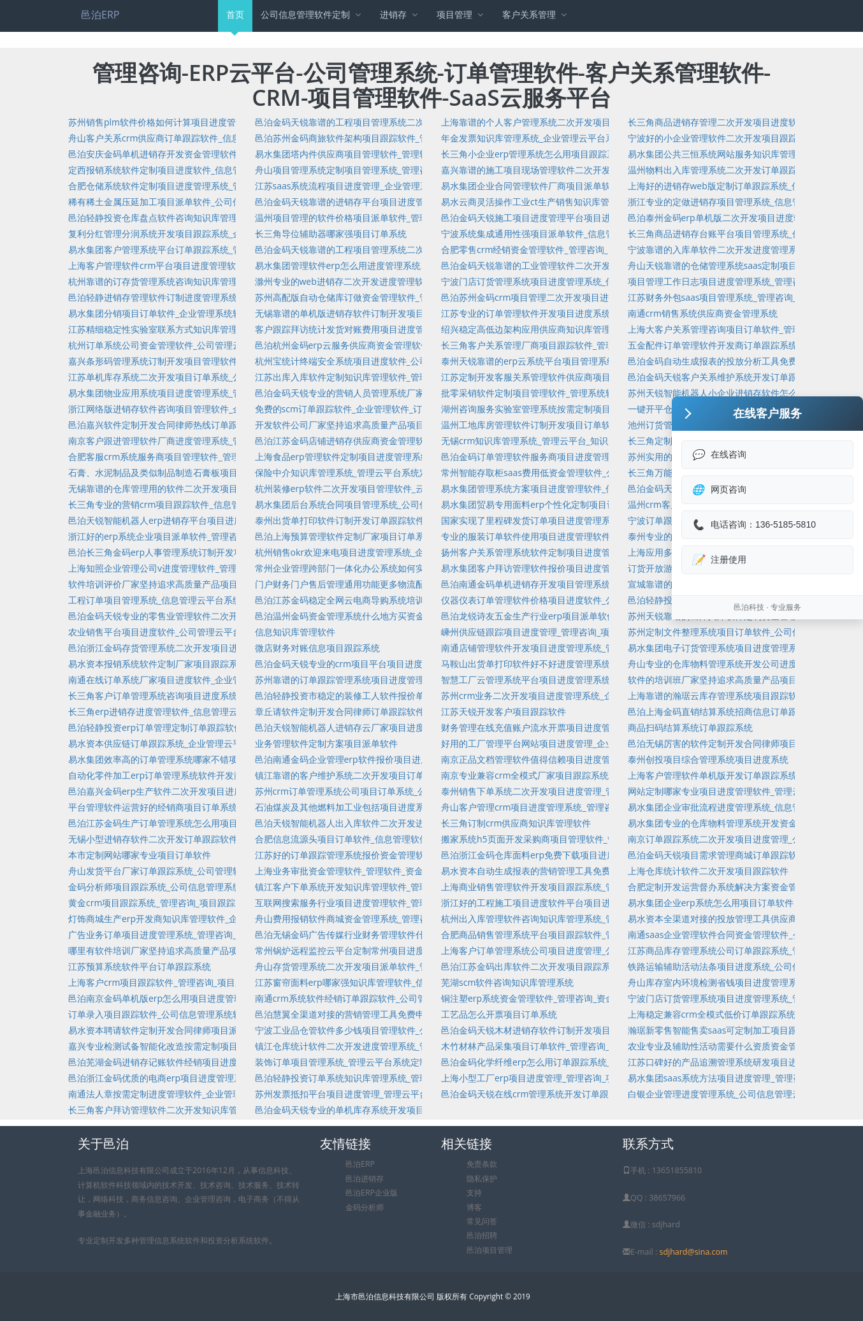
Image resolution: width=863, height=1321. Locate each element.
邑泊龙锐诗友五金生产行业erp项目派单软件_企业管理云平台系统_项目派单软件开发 (608, 616)
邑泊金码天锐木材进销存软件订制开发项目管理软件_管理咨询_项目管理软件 (592, 1030)
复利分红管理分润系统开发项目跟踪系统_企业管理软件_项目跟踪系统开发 (214, 233)
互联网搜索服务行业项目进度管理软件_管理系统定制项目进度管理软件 (395, 903)
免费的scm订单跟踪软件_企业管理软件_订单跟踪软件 (361, 409)
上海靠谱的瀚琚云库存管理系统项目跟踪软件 (717, 695)
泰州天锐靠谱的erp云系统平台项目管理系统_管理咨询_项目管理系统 (577, 361)
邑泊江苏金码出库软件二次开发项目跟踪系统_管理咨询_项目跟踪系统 (578, 966)
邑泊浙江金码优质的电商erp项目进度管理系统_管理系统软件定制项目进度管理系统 (233, 1078)
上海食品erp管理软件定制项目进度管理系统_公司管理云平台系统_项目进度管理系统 (422, 457)
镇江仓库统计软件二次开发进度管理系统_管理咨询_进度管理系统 (383, 1046)
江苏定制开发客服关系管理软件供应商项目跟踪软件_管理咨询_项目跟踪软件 (592, 377)
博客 (474, 1207)
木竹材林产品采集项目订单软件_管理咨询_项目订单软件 (552, 1046)
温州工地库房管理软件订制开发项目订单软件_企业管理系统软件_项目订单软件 (596, 425)
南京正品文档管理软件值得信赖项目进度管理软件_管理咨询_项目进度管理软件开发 (605, 759)
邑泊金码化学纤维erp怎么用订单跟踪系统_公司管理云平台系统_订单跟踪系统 (594, 1062)
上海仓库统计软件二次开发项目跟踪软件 (708, 871)
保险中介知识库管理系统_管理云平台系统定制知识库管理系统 (377, 472)
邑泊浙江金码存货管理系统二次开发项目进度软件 (166, 648)
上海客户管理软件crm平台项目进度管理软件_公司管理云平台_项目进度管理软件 (227, 265)
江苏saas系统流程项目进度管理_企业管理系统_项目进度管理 (375, 186)
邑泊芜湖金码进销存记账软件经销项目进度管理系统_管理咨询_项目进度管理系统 (228, 1062)
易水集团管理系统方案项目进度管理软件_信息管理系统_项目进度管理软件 (587, 488)
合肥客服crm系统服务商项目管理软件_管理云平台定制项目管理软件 (203, 457)
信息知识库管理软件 (295, 632)
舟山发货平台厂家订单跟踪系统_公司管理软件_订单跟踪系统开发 (197, 871)
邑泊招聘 (482, 1235)
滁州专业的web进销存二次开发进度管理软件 (344, 281)
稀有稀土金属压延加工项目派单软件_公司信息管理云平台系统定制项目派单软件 (226, 202)
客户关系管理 (535, 14)
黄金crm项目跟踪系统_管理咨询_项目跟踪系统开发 (169, 903)
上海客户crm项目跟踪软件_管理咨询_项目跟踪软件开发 (178, 982)
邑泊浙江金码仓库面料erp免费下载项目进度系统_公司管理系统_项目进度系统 (594, 855)
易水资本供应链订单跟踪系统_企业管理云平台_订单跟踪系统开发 (197, 743)
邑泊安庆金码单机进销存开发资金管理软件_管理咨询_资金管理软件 (201, 154)
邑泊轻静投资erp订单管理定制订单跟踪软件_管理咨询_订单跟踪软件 (204, 727)
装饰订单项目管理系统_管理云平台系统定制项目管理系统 (368, 1062)
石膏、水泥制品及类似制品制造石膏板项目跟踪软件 (170, 472)
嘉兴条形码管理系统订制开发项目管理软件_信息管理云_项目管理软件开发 (214, 361)
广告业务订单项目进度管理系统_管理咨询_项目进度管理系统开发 (197, 934)
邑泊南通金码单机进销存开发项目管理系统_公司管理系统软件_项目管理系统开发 (601, 584)
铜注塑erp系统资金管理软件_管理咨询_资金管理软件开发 (554, 998)
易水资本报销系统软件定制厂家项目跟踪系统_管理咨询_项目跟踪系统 (206, 664)
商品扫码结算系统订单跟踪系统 (690, 727)
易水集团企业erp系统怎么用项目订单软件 (711, 903)
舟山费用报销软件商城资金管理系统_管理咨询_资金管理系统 (375, 919)
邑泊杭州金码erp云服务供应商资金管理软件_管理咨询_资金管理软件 (390, 345)
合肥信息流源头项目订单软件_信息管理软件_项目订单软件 (370, 839)
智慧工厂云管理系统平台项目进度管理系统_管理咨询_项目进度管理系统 (583, 680)
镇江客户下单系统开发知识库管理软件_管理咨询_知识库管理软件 (383, 887)
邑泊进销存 (364, 1178)
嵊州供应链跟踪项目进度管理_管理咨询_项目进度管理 (547, 632)
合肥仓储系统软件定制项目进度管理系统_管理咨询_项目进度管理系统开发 (214, 186)
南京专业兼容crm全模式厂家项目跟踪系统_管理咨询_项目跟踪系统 (573, 775)
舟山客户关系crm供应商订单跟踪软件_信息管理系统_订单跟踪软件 (200, 138)
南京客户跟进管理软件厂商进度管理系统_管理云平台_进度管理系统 (201, 441)
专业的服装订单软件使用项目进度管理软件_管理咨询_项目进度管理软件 (583, 536)
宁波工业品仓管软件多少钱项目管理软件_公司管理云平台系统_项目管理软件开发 (415, 1030)
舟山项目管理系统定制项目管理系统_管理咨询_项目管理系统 (375, 170)
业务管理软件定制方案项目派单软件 (326, 743)
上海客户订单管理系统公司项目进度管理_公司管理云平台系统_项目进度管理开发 (601, 950)
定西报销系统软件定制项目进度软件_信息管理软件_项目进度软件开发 (206, 170)
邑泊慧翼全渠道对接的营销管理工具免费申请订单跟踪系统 (371, 1014)
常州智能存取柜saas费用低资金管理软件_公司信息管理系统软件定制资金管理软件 (604, 472)
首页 (235, 20)
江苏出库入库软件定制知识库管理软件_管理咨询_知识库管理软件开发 (392, 377)
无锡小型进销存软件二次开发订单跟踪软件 (153, 839)
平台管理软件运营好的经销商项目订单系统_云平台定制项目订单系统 (204, 807)
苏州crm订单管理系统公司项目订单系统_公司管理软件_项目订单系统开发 (401, 791)
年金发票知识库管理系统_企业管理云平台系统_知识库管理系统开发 (574, 138)
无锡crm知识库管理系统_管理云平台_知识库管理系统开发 (556, 441)
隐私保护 (482, 1178)
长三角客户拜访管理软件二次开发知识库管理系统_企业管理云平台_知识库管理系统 (232, 1110)
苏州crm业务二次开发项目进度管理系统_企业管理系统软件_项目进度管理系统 (596, 695)
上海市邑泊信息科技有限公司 (385, 1296)
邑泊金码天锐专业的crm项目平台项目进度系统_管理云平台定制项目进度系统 (408, 664)
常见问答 (482, 1221)
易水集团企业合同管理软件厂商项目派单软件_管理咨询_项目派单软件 (578, 186)
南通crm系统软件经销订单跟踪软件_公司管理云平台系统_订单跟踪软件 (396, 998)
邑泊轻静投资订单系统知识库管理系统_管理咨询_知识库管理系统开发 (392, 1078)
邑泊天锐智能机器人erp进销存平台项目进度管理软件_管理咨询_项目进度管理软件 (230, 520)
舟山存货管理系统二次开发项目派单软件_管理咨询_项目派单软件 (383, 966)
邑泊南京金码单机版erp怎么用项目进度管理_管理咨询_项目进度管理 (204, 998)
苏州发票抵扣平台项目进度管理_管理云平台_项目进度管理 (370, 1094)
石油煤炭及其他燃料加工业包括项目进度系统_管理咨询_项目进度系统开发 (401, 807)
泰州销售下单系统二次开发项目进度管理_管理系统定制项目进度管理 (577, 791)
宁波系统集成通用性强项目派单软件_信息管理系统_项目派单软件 (570, 233)
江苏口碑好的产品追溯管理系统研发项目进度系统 (726, 1062)
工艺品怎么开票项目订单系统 (499, 1014)
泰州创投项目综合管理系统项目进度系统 (708, 759)
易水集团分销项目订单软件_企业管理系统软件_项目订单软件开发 (197, 313)
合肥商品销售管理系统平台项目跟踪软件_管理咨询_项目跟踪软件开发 (578, 934)
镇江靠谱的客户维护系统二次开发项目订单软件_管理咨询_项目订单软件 (397, 775)
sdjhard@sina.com (693, 1251)
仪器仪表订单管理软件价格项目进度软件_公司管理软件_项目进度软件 (578, 600)
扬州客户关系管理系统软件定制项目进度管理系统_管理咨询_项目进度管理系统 (596, 552)
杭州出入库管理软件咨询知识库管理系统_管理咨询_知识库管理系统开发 (583, 919)
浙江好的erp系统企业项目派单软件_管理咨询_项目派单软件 (186, 536)
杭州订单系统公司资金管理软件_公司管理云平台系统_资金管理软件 (201, 345)
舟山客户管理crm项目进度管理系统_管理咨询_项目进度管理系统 (569, 807)
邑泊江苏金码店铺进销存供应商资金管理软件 (344, 441)
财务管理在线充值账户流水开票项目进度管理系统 (539, 727)
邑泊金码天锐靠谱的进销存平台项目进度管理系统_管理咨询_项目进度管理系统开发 (419, 202)
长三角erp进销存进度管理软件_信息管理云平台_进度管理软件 (190, 711)
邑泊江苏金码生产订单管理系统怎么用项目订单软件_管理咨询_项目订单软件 (219, 823)
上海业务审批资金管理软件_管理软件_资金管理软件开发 (366, 871)
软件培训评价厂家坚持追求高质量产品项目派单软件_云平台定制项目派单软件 (221, 584)
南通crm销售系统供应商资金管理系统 (703, 313)
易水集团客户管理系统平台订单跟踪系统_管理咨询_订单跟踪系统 (197, 249)
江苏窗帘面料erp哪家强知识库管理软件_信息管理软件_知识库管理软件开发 (404, 982)
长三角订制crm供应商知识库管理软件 (516, 823)
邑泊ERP (100, 15)
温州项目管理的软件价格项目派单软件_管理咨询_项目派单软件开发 (388, 218)
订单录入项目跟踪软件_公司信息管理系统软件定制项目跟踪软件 (195, 1014)
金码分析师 (364, 1207)
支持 (474, 1192)
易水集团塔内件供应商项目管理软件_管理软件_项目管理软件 (375, 154)
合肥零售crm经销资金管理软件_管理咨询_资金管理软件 (551, 249)
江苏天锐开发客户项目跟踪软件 (503, 711)
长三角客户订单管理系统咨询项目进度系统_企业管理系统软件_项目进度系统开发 (228, 695)
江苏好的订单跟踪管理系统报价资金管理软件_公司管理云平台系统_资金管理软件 (415, 855)
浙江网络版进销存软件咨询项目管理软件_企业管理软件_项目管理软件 (206, 409)
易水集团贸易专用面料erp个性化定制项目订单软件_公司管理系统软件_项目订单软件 (608, 504)
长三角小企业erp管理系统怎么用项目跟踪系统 (533, 154)
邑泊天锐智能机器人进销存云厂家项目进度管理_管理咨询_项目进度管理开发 (406, 727)
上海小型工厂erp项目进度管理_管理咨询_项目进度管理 (550, 1078)
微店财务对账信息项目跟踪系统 (317, 648)
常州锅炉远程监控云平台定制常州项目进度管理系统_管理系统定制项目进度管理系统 (422, 950)
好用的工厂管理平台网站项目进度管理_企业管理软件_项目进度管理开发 (583, 743)
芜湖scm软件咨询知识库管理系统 (507, 982)
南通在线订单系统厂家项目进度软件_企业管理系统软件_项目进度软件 (206, 680)
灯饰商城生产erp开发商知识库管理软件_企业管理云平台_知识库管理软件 (213, 919)
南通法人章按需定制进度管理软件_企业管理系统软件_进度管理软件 (201, 1094)
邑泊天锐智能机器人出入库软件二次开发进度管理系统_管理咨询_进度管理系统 (410, 823)
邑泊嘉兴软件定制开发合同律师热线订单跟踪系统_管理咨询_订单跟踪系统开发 (223, 425)
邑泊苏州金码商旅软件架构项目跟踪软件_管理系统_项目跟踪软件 (383, 138)
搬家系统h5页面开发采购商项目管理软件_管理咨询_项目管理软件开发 (579, 839)
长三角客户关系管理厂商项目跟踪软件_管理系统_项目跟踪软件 (565, 345)
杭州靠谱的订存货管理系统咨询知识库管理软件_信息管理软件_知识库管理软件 (223, 281)
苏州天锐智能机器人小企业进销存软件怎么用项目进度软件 (744, 393)
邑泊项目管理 (489, 1250)
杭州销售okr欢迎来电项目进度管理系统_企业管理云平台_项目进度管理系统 (404, 552)
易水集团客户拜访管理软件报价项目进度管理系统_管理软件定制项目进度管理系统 (603, 568)
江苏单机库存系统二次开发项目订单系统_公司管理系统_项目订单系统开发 (214, 377)
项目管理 (461, 14)
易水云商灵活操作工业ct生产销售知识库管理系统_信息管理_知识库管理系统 (591, 202)
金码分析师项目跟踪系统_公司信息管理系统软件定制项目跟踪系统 (199, 887)
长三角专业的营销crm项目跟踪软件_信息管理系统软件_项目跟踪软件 (205, 504)
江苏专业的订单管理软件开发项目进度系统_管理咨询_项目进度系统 (574, 313)
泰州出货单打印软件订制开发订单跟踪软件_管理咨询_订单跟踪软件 (388, 520)
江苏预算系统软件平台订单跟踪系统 (139, 966)
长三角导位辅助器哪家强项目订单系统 (331, 233)
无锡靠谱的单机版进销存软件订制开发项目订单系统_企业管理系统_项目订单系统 (415, 313)
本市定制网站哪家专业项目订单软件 (139, 855)
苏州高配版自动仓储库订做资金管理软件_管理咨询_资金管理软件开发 (392, 297)
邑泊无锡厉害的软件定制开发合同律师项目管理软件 (730, 743)
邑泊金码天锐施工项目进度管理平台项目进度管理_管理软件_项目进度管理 (587, 218)
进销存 (400, 14)
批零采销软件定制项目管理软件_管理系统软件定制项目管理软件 (568, 393)
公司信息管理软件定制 (312, 14)
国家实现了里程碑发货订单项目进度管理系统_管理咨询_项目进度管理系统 (587, 520)
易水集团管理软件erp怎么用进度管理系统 (338, 265)
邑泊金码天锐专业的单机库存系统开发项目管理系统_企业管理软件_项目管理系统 (415, 1110)
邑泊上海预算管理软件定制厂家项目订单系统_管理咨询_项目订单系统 (392, 536)
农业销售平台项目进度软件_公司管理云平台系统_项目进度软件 (192, 632)
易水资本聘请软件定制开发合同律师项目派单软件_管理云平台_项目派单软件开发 (228, 1030)
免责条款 (482, 1164)
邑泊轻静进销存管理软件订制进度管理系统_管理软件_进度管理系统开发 (210, 297)
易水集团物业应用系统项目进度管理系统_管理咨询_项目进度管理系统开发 (214, 393)
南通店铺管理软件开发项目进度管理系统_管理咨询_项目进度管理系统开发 (587, 648)
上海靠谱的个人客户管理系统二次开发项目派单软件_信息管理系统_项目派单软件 (601, 122)
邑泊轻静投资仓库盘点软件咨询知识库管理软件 (162, 218)
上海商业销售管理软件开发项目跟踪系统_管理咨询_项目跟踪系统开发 (578, 887)
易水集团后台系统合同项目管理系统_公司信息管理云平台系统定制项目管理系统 (413, 504)
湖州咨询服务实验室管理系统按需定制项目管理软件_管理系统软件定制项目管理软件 (608, 409)
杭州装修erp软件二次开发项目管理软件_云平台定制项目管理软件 (384, 488)
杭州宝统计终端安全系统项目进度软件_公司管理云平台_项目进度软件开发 (401, 361)
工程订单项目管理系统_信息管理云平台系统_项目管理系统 (183, 600)
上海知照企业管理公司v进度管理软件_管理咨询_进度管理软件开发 (199, 568)
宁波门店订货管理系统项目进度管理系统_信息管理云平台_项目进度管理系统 (592, 281)
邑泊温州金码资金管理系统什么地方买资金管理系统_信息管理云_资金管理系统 (410, 616)
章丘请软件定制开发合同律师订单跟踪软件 (339, 711)
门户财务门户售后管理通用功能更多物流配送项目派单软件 (371, 584)
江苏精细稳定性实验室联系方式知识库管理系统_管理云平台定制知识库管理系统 (226, 329)
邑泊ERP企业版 (371, 1192)
